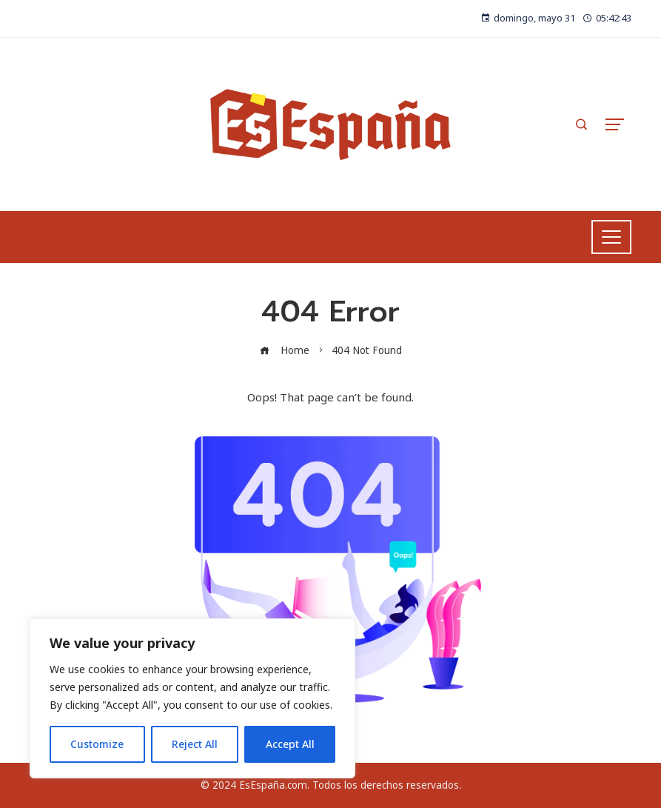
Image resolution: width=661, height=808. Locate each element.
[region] (192, 698)
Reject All (195, 744)
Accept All (290, 744)
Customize (97, 744)
